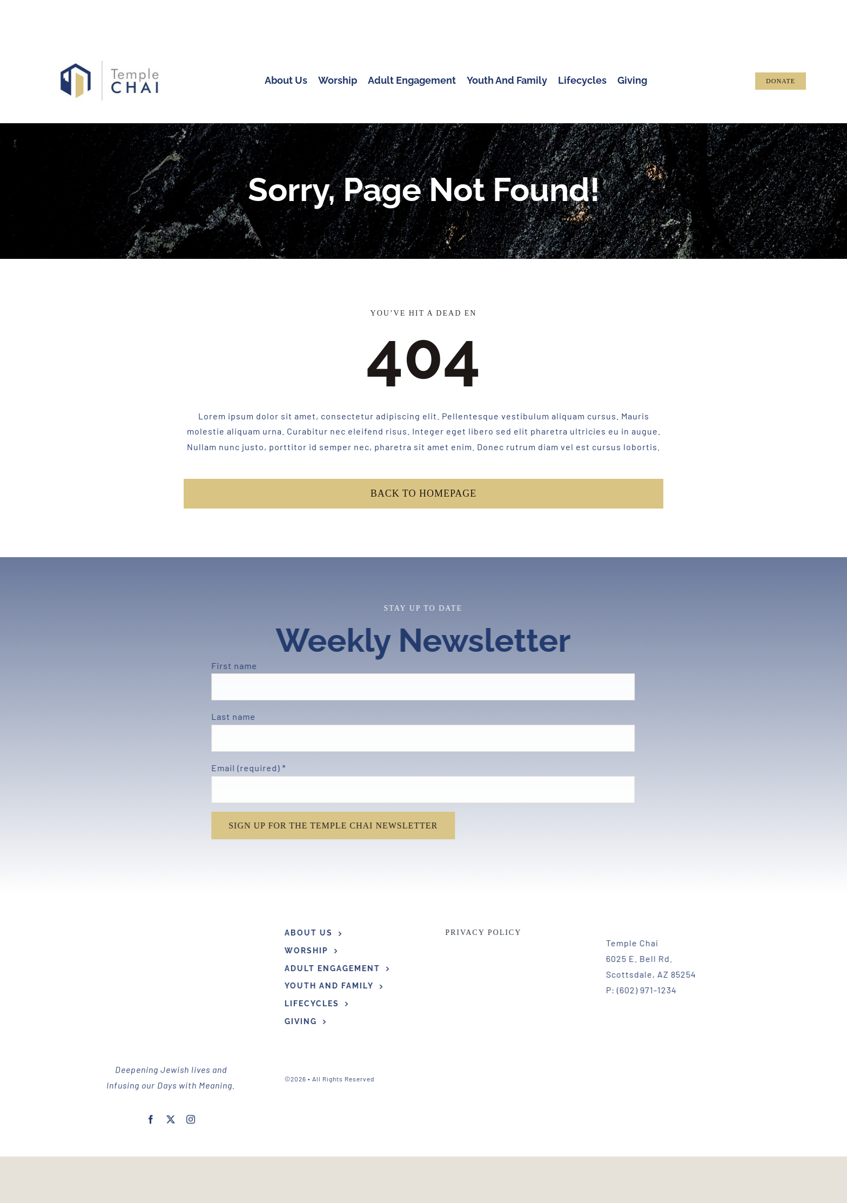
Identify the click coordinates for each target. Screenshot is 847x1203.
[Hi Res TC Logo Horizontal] (109, 64)
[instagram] (191, 1026)
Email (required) (242, 768)
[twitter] (171, 1026)
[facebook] (151, 1026)
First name (228, 665)
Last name (227, 716)
